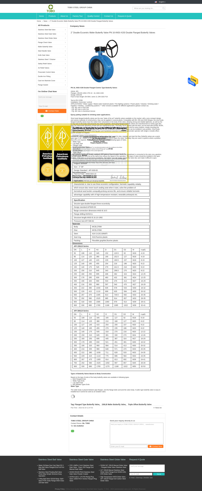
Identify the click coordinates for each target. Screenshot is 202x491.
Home (41, 16)
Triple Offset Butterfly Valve (140, 404)
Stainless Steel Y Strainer (47, 59)
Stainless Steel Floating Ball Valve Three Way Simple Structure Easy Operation (50, 474)
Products (52, 16)
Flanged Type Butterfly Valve (87, 404)
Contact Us (108, 16)
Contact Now (52, 111)
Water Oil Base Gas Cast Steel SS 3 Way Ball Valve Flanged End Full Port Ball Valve (51, 467)
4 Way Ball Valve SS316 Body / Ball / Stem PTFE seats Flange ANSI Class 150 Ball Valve (51, 481)
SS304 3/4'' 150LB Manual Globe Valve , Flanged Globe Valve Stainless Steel (113, 466)
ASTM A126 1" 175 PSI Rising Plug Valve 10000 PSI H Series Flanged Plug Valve (83, 479)
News (45, 21)
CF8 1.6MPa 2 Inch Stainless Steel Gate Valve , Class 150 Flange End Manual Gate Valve (81, 467)
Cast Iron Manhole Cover (46, 81)
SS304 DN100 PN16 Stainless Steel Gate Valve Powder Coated (81, 473)
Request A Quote (125, 16)
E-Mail (131, 478)
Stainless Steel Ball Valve (46, 30)
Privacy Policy (60, 489)
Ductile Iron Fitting (44, 76)
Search (163, 8)
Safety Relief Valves (45, 64)
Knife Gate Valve (43, 55)
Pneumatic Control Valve (46, 72)
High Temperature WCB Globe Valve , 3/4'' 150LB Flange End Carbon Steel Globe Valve (113, 479)
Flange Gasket (43, 85)
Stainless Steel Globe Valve (47, 38)
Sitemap (139, 478)
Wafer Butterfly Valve (45, 47)
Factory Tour (78, 16)
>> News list (157, 408)
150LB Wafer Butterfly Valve (114, 404)
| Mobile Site (148, 478)
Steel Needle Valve (44, 51)
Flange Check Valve (45, 42)
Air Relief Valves (43, 68)
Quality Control (93, 16)
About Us (64, 16)
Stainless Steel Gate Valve (47, 34)
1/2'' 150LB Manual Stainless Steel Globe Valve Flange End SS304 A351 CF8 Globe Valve (113, 472)
